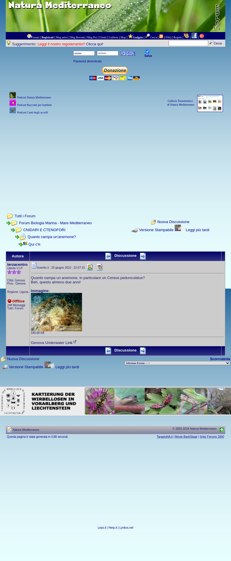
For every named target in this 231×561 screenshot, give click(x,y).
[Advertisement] (115, 155)
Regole (178, 37)
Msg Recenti (77, 37)
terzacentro (17, 264)
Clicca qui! (94, 44)
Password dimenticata (87, 61)
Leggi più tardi (197, 230)
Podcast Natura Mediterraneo (34, 97)
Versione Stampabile (156, 230)
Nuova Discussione (173, 222)
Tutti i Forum (24, 216)
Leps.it (102, 527)
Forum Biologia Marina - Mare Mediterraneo (55, 223)
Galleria (113, 37)
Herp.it (113, 527)
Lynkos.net (126, 527)
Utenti (103, 37)
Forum (35, 37)
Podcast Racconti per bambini (34, 104)
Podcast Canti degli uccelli (32, 112)
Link (71, 343)
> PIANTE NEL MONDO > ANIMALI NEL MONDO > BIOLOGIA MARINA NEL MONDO (177, 363)
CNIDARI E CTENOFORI (44, 230)
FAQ (168, 37)
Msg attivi (62, 37)
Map (123, 37)
